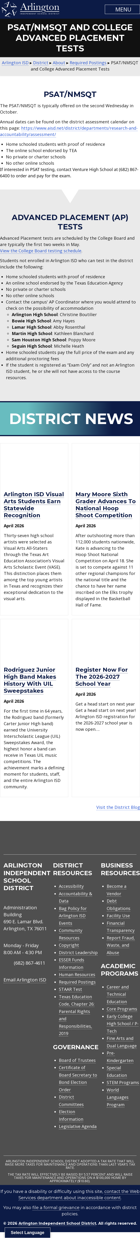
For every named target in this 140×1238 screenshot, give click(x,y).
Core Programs (122, 1009)
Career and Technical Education (118, 994)
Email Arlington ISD (25, 980)
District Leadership (78, 952)
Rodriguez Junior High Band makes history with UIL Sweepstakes (30, 680)
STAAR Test (70, 989)
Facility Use (118, 915)
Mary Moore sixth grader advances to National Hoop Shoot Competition (106, 505)
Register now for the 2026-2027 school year (102, 676)
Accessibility (71, 886)
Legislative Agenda (78, 1126)
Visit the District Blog (118, 807)
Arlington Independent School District (57, 1223)
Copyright (69, 945)
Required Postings (77, 982)
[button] (122, 9)
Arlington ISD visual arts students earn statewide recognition (34, 505)
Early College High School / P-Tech (123, 1023)
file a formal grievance (55, 1207)
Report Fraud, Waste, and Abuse (121, 945)
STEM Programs (123, 1082)
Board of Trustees (77, 1060)
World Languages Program (118, 1097)
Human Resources (77, 974)
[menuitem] (96, 843)
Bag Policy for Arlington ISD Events (73, 916)
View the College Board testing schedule (40, 250)
